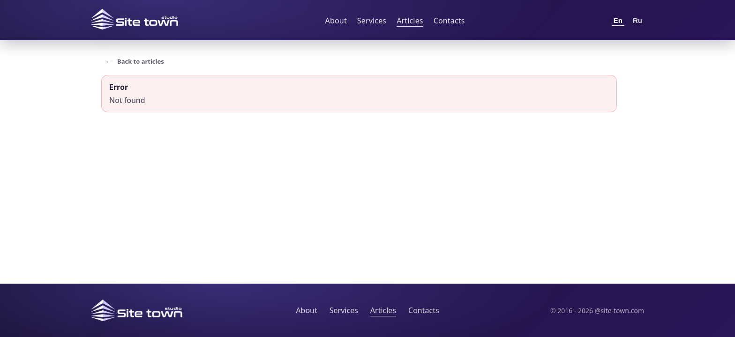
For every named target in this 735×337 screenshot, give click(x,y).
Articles (410, 20)
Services (371, 20)
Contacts (449, 20)
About (336, 20)
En (618, 20)
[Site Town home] (134, 19)
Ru (637, 20)
